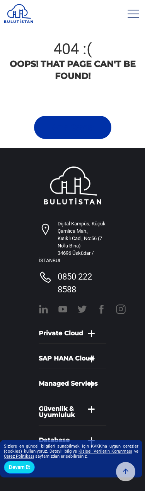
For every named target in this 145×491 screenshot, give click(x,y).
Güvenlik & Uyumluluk (57, 412)
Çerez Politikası (19, 456)
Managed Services (68, 384)
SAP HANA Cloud (66, 358)
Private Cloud (61, 333)
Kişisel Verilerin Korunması (105, 451)
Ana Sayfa (72, 127)
